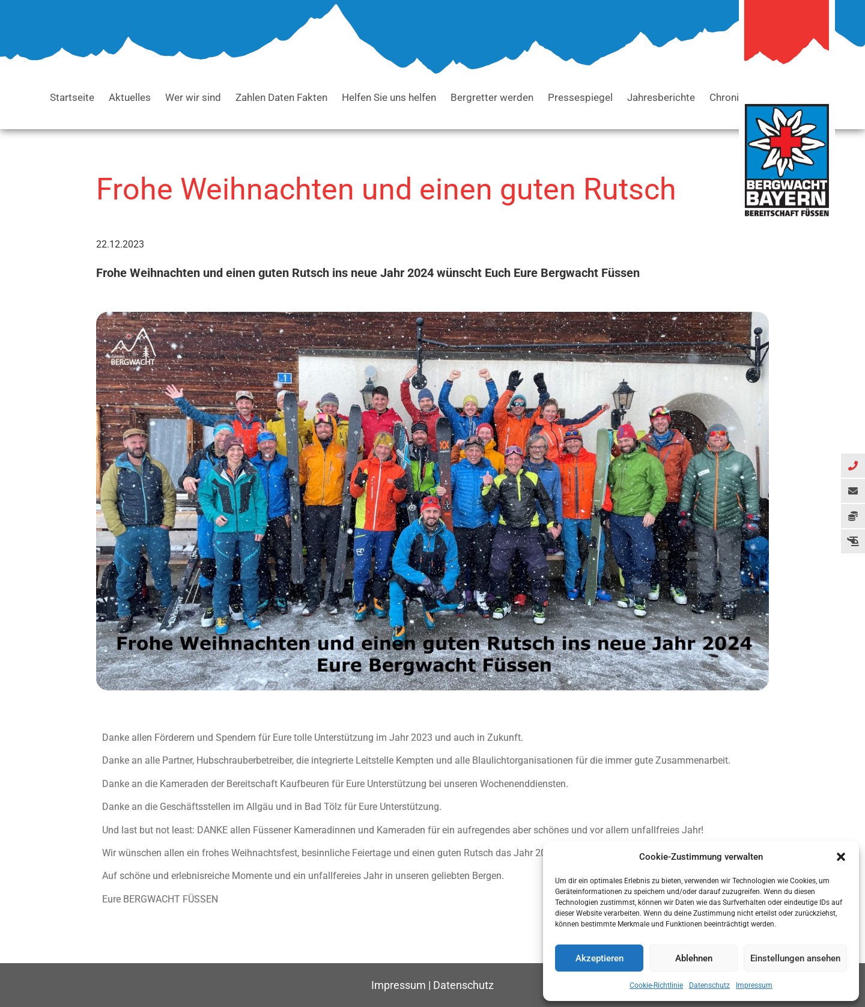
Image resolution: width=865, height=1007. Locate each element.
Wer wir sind (193, 97)
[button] (841, 857)
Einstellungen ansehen (795, 958)
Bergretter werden (492, 97)
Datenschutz (709, 985)
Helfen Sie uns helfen (389, 97)
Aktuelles (130, 97)
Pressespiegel (580, 97)
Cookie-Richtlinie (656, 985)
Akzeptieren (599, 958)
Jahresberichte (661, 97)
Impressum (754, 985)
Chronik (726, 97)
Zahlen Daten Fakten (281, 97)
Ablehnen (693, 958)
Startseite (72, 97)
